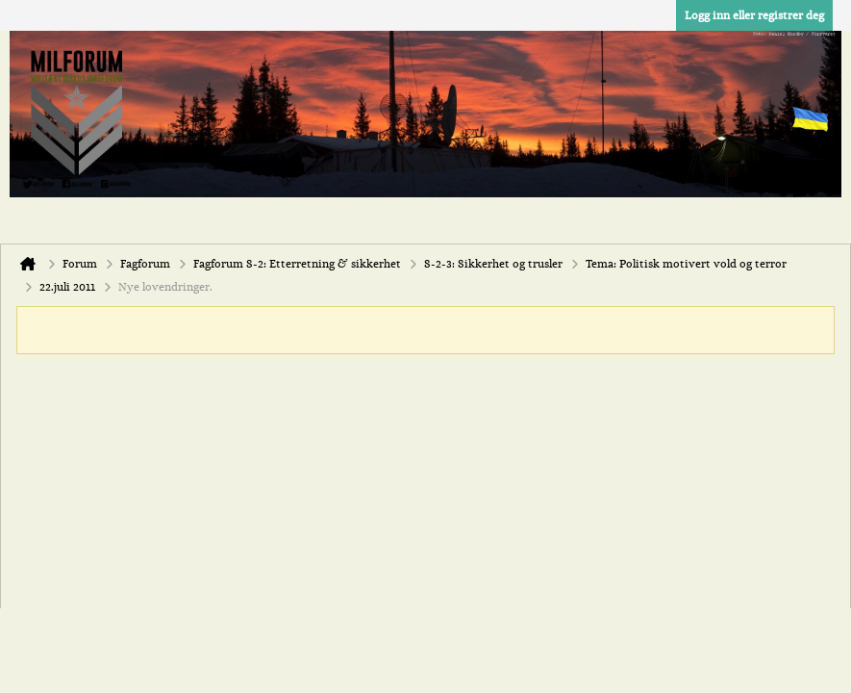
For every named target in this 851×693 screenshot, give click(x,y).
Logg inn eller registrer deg (754, 15)
